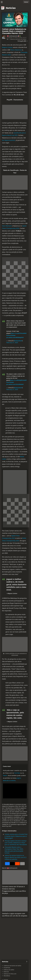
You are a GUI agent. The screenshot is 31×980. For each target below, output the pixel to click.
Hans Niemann (7, 226)
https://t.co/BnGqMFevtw (17, 380)
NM (8, 36)
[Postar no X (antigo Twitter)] (12, 863)
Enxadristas (7, 967)
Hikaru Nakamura (16, 50)
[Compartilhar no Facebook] (7, 863)
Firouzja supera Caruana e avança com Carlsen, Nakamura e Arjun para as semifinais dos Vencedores (16, 843)
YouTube (17, 773)
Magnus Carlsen (7, 47)
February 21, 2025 (12, 343)
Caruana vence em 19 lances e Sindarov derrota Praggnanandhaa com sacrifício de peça (14, 889)
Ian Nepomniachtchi (8, 140)
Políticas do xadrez (9, 969)
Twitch (5, 775)
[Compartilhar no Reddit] (17, 863)
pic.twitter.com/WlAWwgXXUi (15, 337)
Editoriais (6, 971)
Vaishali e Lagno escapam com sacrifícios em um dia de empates (14, 914)
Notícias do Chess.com (10, 974)
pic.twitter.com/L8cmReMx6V (15, 384)
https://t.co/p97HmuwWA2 (19, 333)
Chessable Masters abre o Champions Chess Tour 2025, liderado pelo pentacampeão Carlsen (14, 850)
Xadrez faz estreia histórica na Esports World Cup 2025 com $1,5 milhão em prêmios (15, 857)
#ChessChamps (10, 335)
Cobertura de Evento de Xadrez (18, 39)
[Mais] (22, 863)
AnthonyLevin (13, 36)
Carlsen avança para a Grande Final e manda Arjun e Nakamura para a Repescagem (16, 836)
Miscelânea (7, 976)
